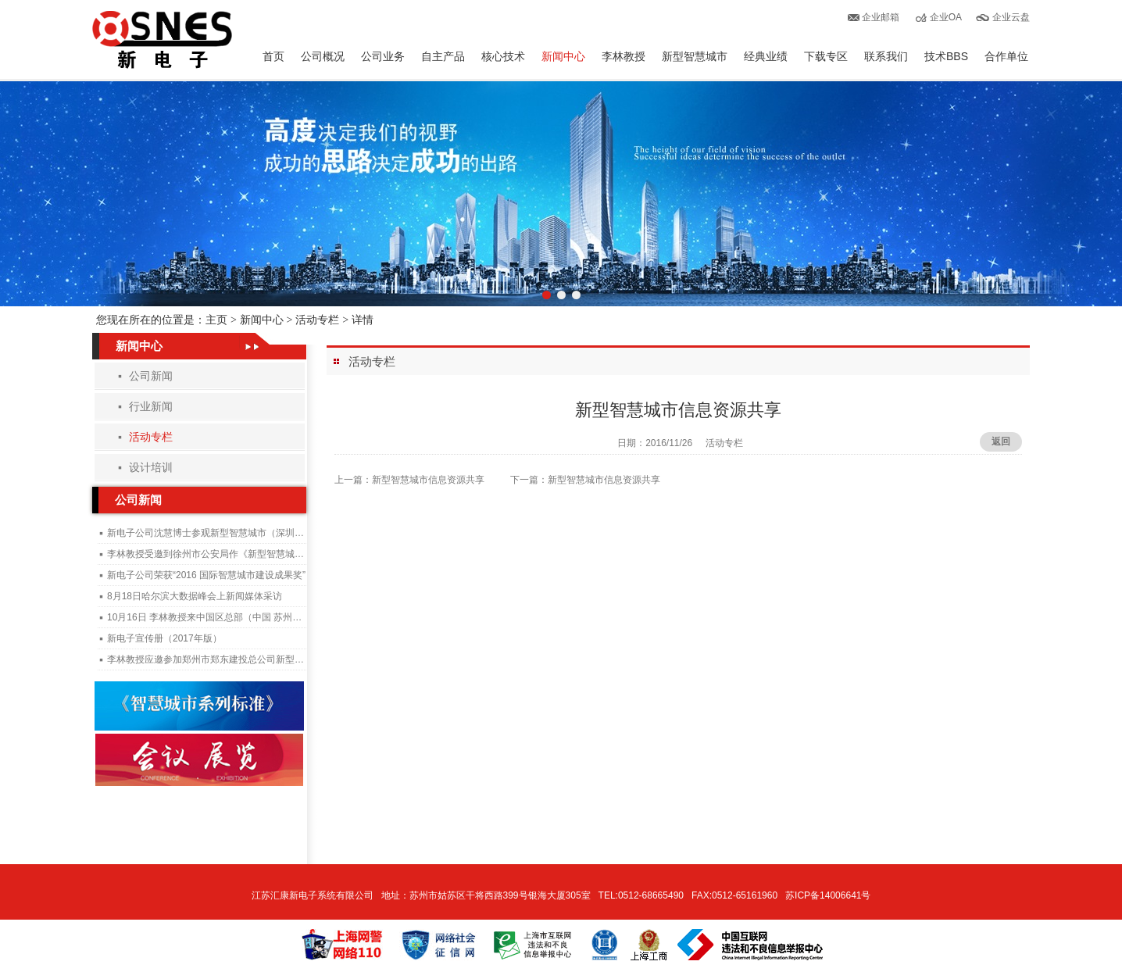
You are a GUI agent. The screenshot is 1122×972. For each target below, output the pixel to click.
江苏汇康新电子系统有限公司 (312, 895)
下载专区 (826, 56)
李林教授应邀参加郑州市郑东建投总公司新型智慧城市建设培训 (238, 659)
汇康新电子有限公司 (162, 40)
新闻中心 (563, 56)
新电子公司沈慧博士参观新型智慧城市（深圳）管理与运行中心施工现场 (257, 532)
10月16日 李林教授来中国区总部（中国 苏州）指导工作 (223, 617)
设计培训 (151, 467)
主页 (216, 319)
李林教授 (623, 56)
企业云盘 (1011, 17)
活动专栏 (317, 319)
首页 (273, 56)
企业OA (946, 17)
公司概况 (323, 56)
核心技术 (503, 56)
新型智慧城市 (694, 56)
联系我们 (886, 56)
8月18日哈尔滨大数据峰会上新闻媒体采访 (194, 596)
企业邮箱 (880, 17)
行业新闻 (151, 406)
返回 (1001, 441)
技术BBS (946, 56)
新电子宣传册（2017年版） (164, 638)
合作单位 (1006, 56)
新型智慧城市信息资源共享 (428, 479)
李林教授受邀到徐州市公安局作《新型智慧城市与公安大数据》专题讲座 (257, 554)
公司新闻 (151, 376)
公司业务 (383, 56)
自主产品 (443, 56)
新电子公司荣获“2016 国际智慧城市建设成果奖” (206, 575)
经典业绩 (766, 56)
